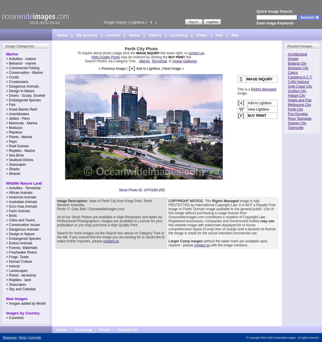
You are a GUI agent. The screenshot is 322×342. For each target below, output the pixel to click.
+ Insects (13, 266)
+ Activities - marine (21, 59)
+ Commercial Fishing (22, 68)
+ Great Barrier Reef (21, 109)
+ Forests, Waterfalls (22, 248)
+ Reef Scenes (17, 146)
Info (219, 35)
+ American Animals (21, 197)
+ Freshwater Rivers (21, 252)
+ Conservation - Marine (24, 73)
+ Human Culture (19, 262)
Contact (113, 35)
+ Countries (15, 318)
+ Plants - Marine (19, 137)
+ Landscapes (17, 271)
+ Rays (11, 142)
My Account (87, 35)
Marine (144, 61)
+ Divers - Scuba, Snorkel (25, 96)
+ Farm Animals (18, 211)
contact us (196, 53)
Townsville (296, 128)
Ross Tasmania (299, 119)
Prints (201, 35)
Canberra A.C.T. (300, 77)
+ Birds (11, 216)
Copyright (35, 337)
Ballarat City (297, 63)
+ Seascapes (16, 165)
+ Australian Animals (21, 202)
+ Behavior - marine (21, 63)
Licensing (179, 35)
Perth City (295, 109)
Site (234, 35)
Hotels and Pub (299, 100)
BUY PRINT (177, 57)
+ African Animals (19, 193)
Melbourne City (299, 105)
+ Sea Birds (15, 155)
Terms (22, 337)
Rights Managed (263, 89)
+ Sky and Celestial (21, 289)
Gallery (155, 35)
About (134, 35)
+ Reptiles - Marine (20, 151)
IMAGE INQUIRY (148, 53)
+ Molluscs (14, 128)
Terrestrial (159, 61)
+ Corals (12, 77)
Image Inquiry (115, 22)
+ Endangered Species (23, 100)
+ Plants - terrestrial (21, 275)
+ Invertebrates (17, 114)
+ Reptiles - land (18, 280)
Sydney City (297, 123)
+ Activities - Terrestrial (23, 188)
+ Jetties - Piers (18, 119)
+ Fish (10, 105)
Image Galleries (185, 61)
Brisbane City (298, 68)
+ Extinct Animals (19, 243)
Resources (10, 337)
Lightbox (137, 22)
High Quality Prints (105, 57)
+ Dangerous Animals (22, 86)
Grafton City (297, 91)
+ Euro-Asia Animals (21, 206)
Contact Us (127, 330)
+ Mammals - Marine (22, 123)
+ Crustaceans (17, 82)
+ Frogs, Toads (17, 257)
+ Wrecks (13, 174)
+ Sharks (13, 169)
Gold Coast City (300, 86)
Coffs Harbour (298, 82)
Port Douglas (298, 114)
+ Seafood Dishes (19, 160)
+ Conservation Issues (23, 225)
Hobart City (296, 96)
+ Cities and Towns (20, 220)
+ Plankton (14, 132)
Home (62, 35)
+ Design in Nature (20, 91)
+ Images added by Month (26, 304)
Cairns (293, 73)
